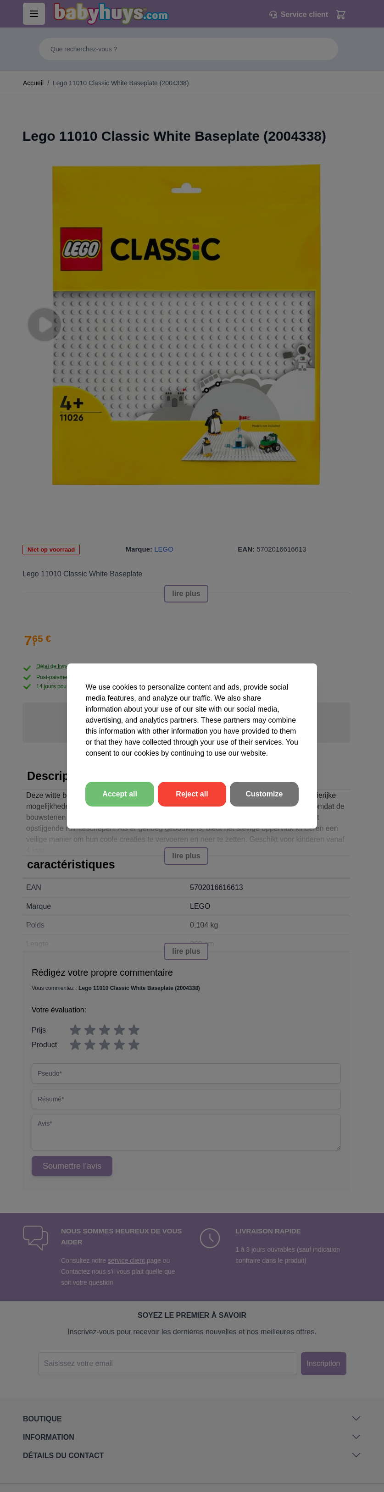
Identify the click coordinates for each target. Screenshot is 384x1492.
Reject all (192, 794)
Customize (264, 794)
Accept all (119, 794)
